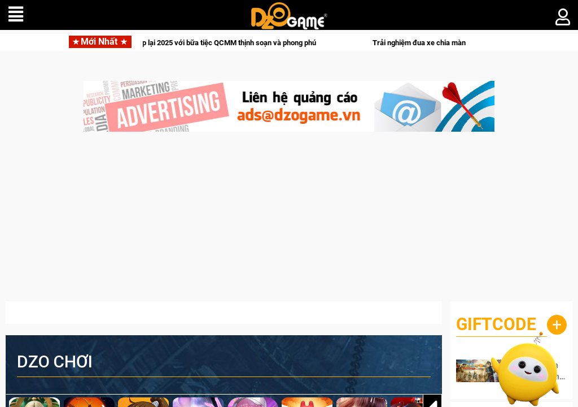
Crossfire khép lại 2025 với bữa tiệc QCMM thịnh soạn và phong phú (214, 42)
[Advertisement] (289, 222)
